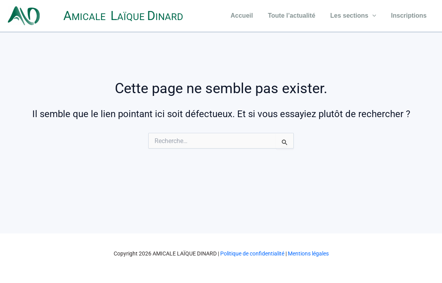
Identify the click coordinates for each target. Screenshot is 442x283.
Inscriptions (410, 15)
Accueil (250, 15)
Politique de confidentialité (252, 253)
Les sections (357, 16)
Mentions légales (308, 253)
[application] (376, 16)
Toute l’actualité (297, 15)
